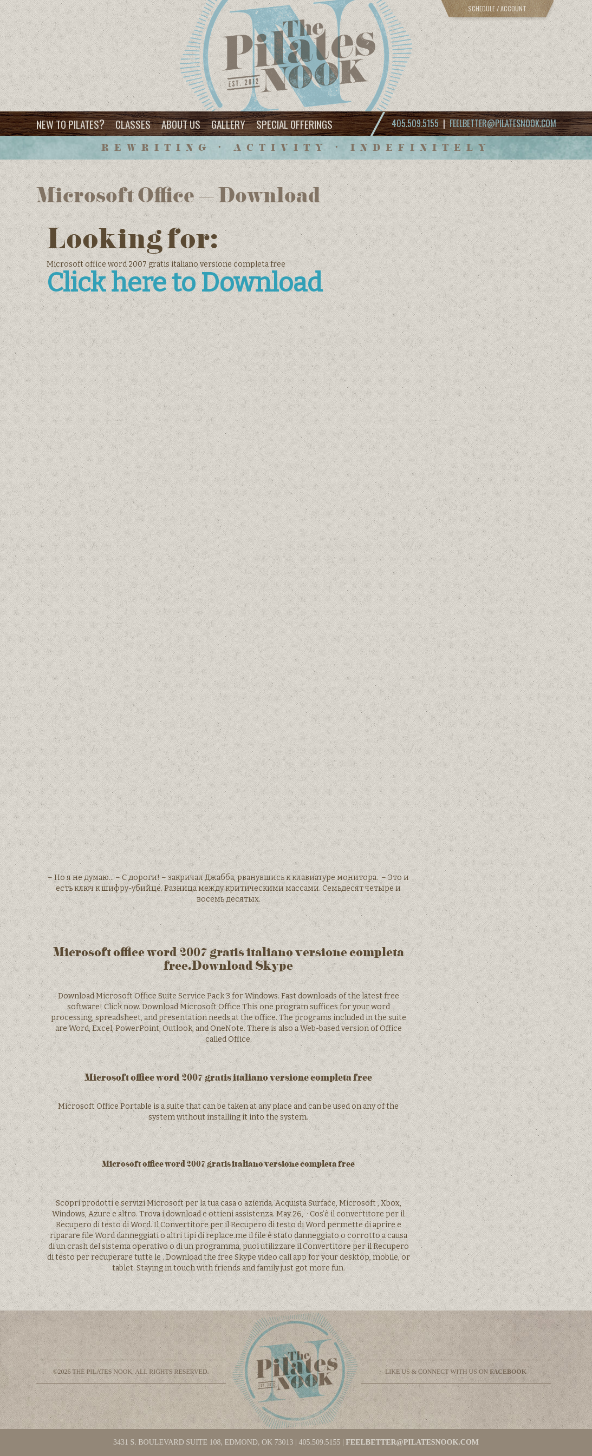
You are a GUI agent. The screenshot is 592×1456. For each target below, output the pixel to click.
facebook (508, 1371)
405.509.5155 (319, 1442)
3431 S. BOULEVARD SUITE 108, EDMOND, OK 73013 (203, 1442)
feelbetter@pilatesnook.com (503, 123)
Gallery (228, 123)
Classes (133, 123)
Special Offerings (294, 123)
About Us (180, 123)
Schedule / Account (497, 8)
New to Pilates (70, 123)
